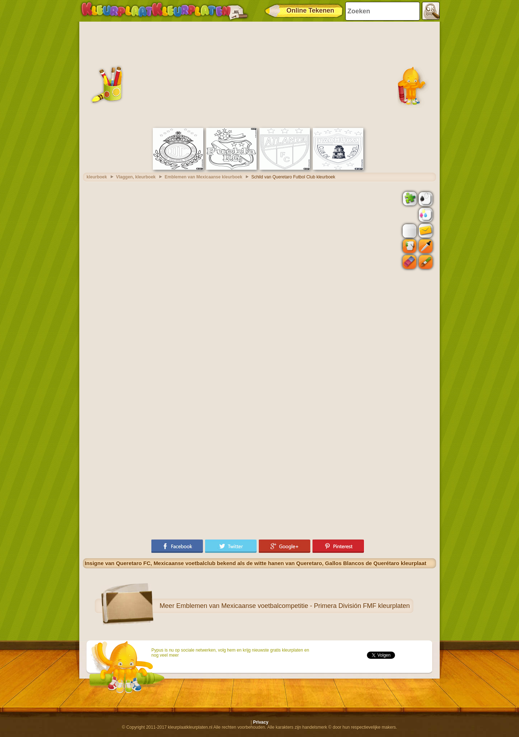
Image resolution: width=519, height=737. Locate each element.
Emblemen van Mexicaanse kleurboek (203, 176)
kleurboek (96, 176)
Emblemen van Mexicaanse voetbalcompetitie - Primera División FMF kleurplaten (293, 605)
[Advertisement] (259, 73)
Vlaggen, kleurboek (136, 176)
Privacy (261, 722)
